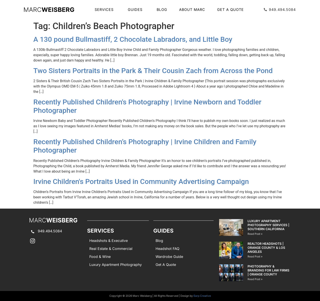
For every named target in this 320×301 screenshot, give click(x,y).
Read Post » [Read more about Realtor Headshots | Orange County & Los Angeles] (255, 256)
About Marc (192, 9)
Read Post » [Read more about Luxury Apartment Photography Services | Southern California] (255, 233)
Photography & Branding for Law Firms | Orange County (268, 270)
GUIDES (136, 9)
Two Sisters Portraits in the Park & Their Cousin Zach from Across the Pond (153, 70)
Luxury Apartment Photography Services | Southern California (268, 225)
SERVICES (105, 9)
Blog (162, 9)
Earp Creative (202, 295)
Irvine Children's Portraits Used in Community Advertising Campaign (141, 181)
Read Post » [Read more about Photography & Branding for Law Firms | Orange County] (255, 279)
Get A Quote (230, 9)
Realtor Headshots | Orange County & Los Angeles (266, 247)
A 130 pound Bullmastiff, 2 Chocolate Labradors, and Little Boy (132, 39)
